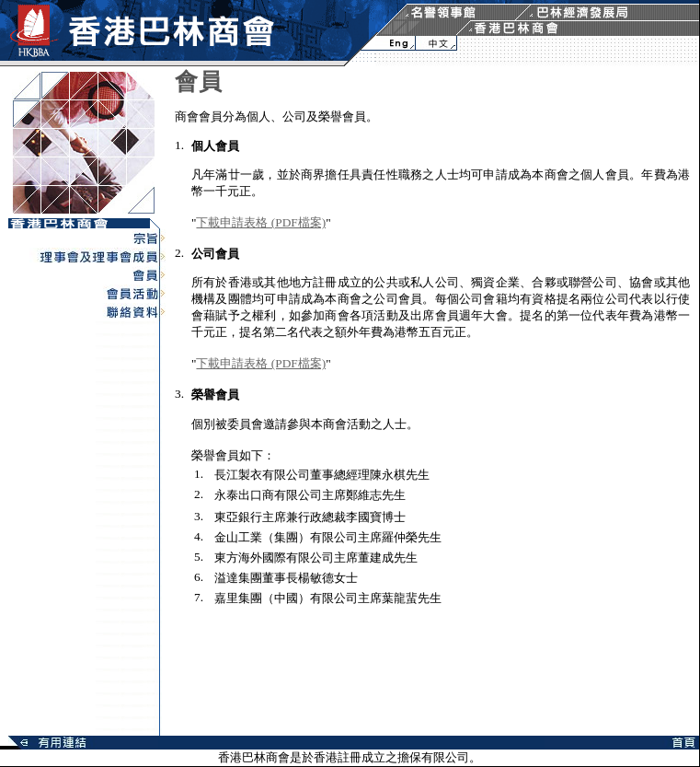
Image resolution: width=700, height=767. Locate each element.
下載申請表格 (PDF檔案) (261, 222)
